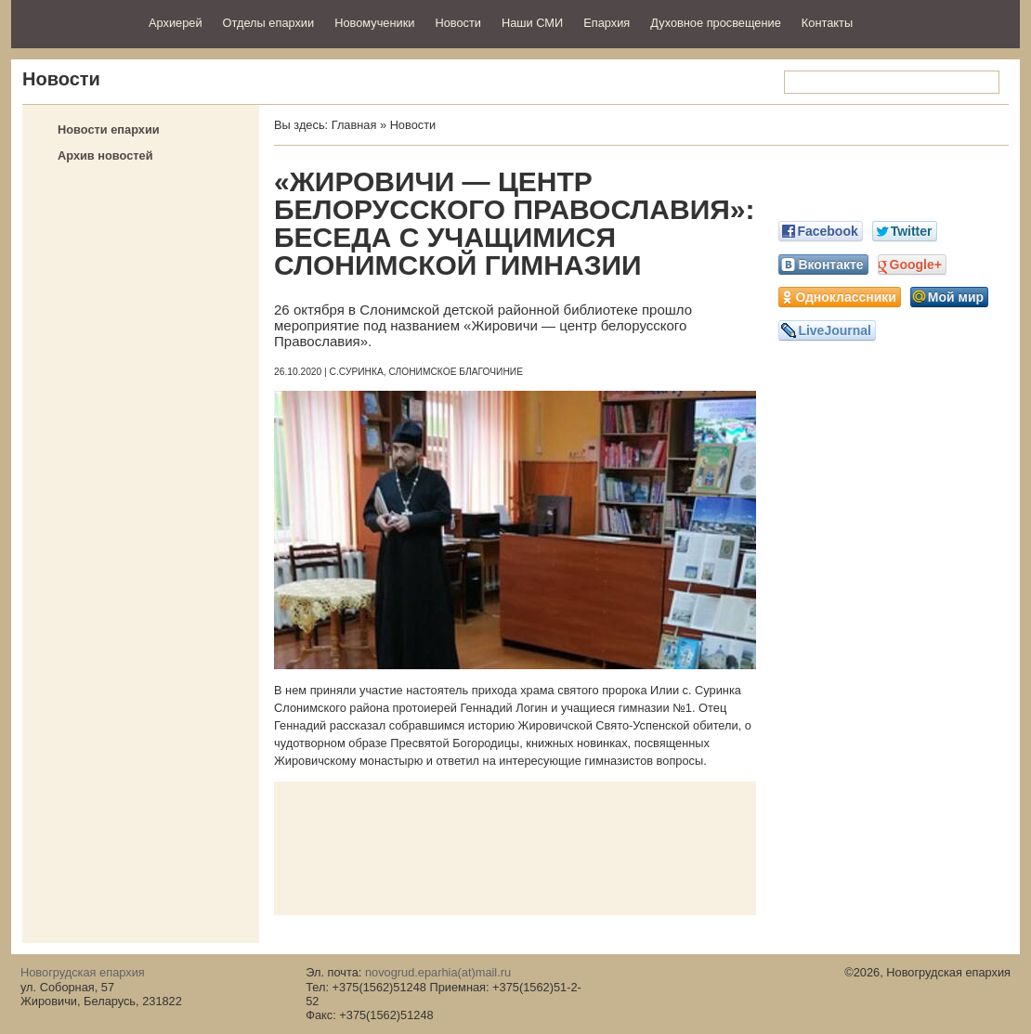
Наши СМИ (532, 23)
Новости (458, 23)
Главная (354, 125)
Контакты (827, 23)
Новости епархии (109, 129)
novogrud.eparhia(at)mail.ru (438, 972)
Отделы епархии (269, 23)
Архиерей (175, 23)
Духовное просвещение (715, 23)
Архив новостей (105, 155)
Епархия (606, 23)
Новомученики (374, 23)
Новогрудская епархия (74, 22)
